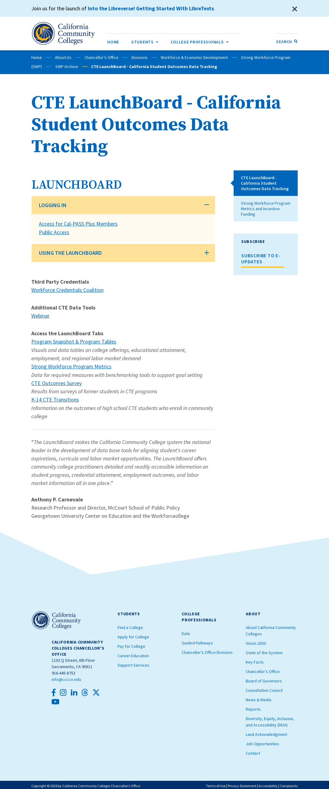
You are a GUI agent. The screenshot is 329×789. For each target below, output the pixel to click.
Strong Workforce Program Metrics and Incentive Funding (265, 208)
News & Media (258, 697)
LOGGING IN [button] (53, 205)
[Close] (295, 9)
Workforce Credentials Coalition (67, 289)
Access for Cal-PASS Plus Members (78, 223)
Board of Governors (264, 678)
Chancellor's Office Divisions (207, 650)
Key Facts (255, 660)
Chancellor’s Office (101, 57)
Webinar (40, 314)
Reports (253, 707)
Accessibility (268, 783)
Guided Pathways (197, 641)
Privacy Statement (242, 783)
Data (186, 631)
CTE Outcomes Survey (56, 381)
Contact (253, 751)
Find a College (130, 625)
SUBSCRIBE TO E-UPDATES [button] (260, 258)
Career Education (133, 653)
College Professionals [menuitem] (200, 40)
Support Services (133, 663)
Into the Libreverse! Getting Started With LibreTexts (152, 8)
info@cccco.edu (66, 677)
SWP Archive (66, 66)
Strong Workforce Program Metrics (71, 364)
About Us (63, 57)
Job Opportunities (262, 741)
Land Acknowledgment (266, 732)
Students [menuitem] (145, 40)
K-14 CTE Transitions (55, 397)
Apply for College (133, 634)
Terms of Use (215, 783)
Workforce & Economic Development (194, 57)
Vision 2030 (256, 641)
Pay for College (131, 644)
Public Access (54, 231)
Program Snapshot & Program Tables (74, 340)
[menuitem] (113, 41)
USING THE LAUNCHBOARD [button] (70, 252)
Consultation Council (264, 688)
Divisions (140, 57)
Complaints (289, 783)
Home (36, 57)
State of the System (264, 650)
